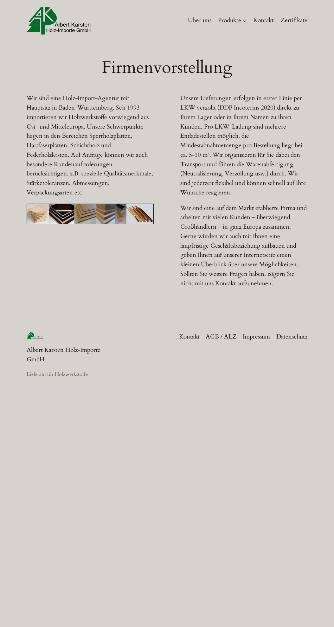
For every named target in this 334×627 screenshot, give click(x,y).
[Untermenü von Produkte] (245, 20)
